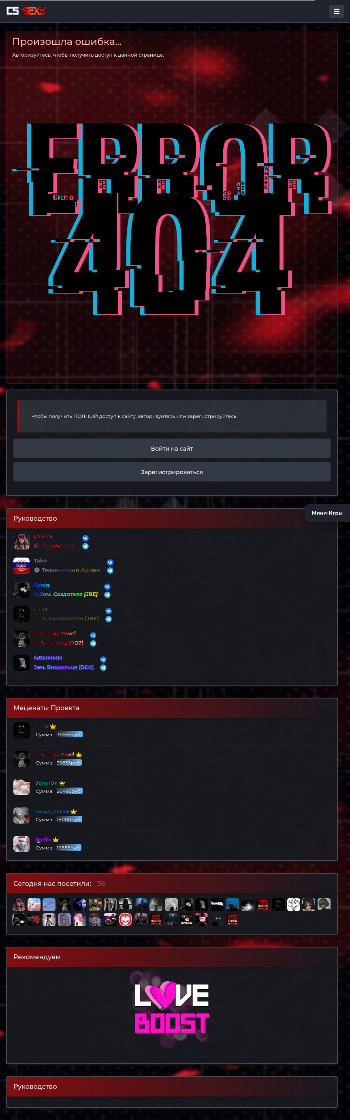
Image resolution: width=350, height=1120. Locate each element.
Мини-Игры (327, 511)
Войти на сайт (172, 448)
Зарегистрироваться (172, 472)
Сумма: (48, 730)
